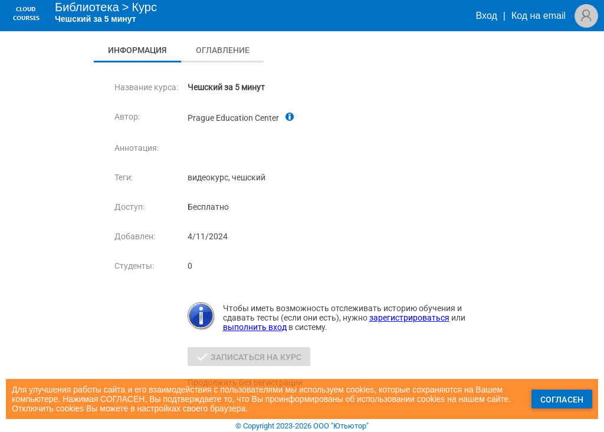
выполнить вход (255, 327)
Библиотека (87, 7)
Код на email (538, 16)
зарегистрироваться (409, 317)
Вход (486, 16)
